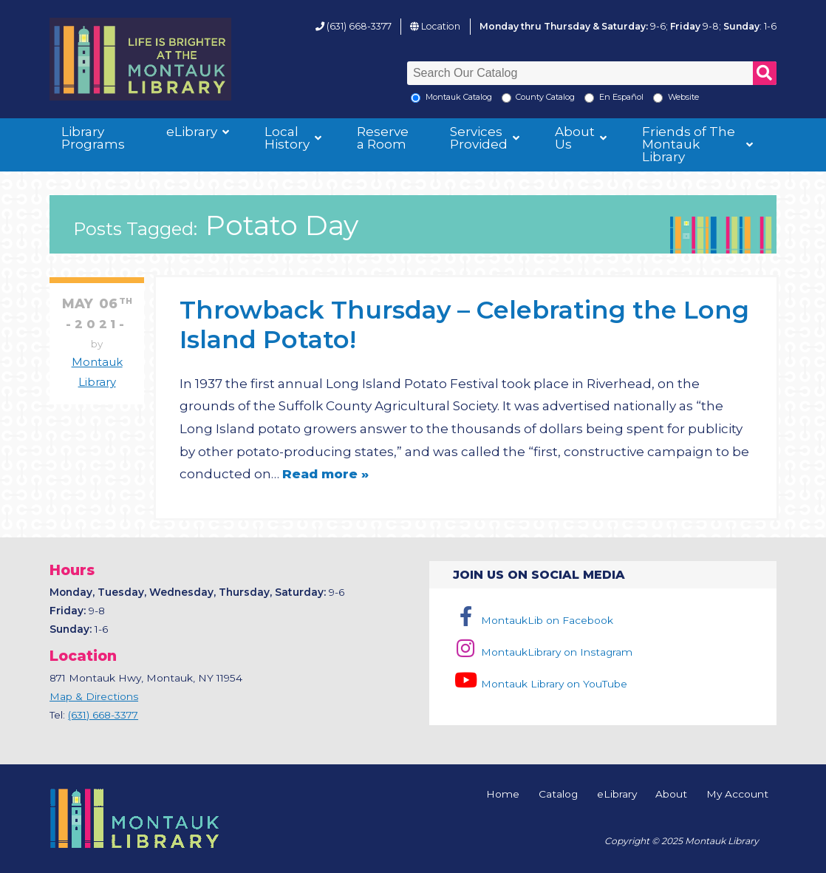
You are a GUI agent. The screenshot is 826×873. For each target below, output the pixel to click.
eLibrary (191, 131)
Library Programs (93, 138)
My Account (737, 794)
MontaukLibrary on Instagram (542, 652)
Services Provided (479, 138)
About (671, 794)
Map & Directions (94, 696)
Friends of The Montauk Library (688, 144)
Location (440, 26)
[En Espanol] (589, 98)
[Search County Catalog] (506, 98)
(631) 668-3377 (359, 26)
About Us (575, 138)
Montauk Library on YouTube (540, 684)
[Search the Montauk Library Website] (658, 98)
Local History (287, 138)
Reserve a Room (383, 138)
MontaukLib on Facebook (533, 620)
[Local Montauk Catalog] (415, 98)
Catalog (558, 794)
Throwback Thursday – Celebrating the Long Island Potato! (464, 324)
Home (502, 794)
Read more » (325, 473)
